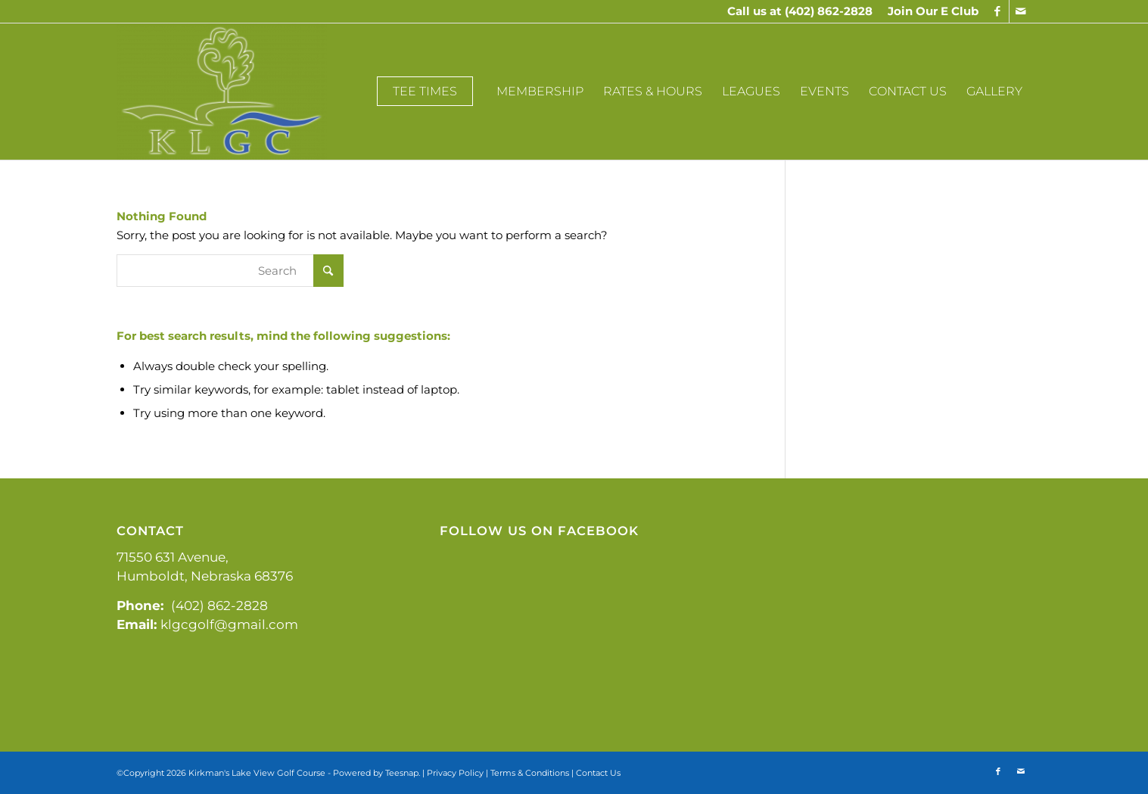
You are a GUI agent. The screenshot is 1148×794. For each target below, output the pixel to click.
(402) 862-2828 (829, 11)
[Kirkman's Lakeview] (222, 91)
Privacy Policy (455, 773)
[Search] (230, 270)
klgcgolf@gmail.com (229, 624)
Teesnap (401, 773)
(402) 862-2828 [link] (219, 605)
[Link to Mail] (1021, 11)
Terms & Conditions (529, 773)
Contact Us (598, 773)
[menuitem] (929, 11)
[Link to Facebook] (998, 11)
